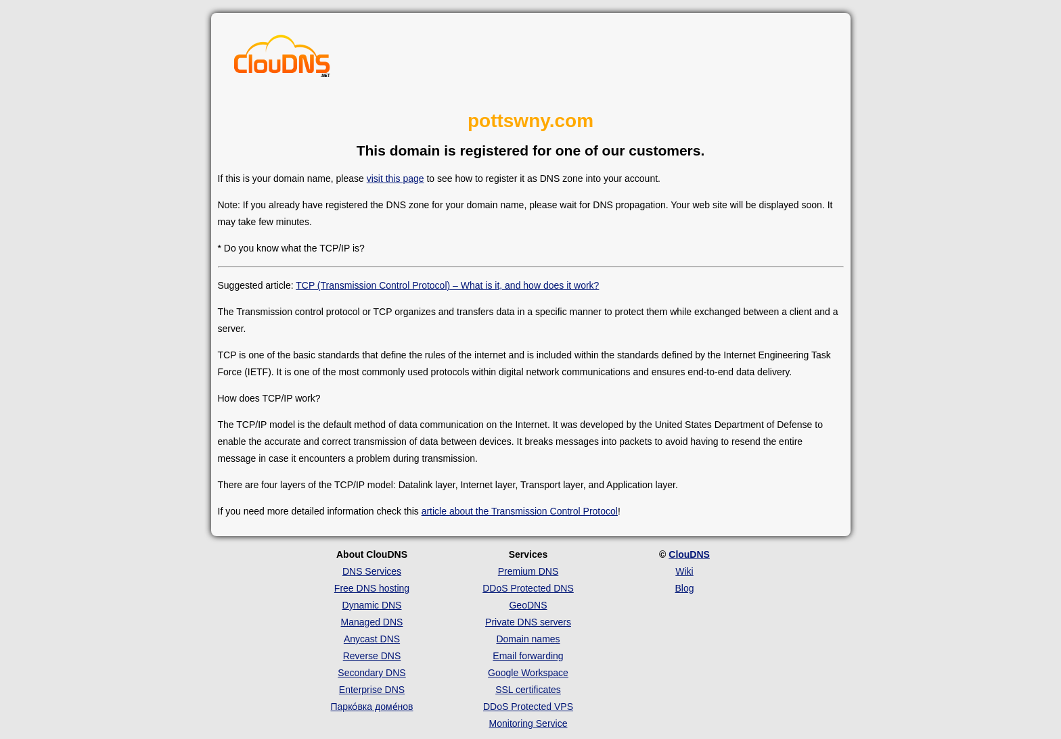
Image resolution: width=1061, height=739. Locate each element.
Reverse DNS (372, 655)
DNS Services (371, 571)
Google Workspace (528, 672)
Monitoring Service (528, 723)
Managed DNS (372, 622)
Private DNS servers (528, 622)
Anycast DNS (372, 639)
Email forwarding (528, 655)
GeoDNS (528, 605)
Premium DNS (528, 571)
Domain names (528, 639)
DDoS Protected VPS (528, 706)
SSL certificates (528, 689)
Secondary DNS (371, 672)
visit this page (395, 178)
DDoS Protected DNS (528, 588)
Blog (684, 588)
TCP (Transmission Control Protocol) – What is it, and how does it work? (447, 285)
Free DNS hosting (371, 588)
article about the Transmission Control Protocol (520, 511)
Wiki (684, 571)
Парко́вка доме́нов (372, 706)
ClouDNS (689, 554)
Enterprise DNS (372, 689)
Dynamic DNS (372, 605)
